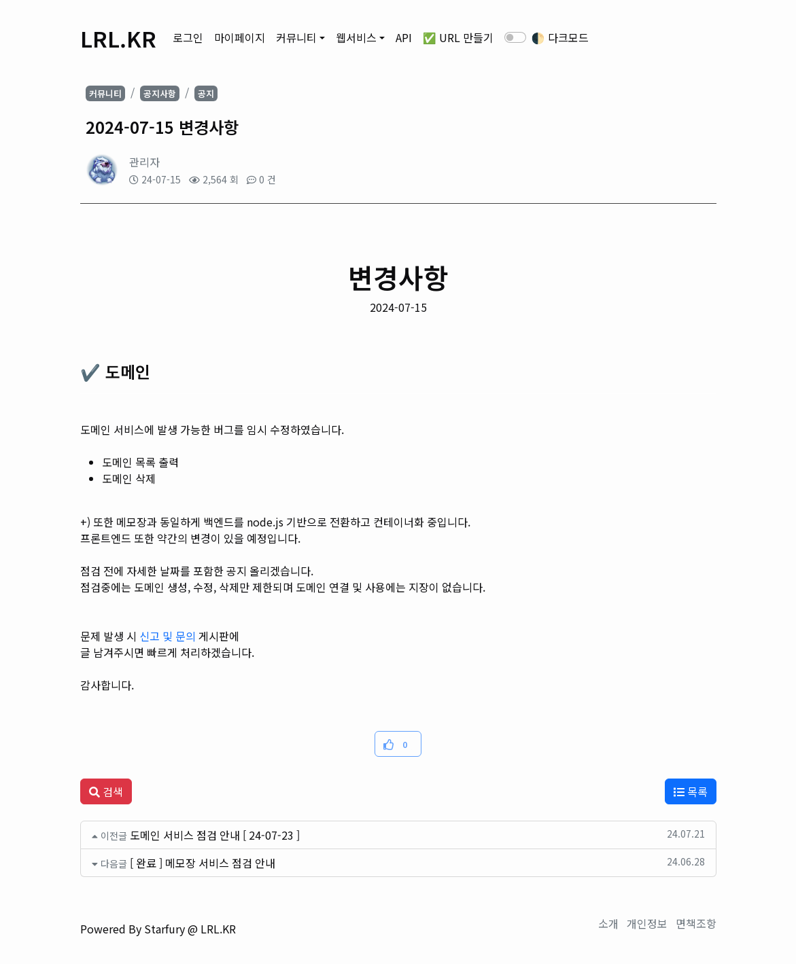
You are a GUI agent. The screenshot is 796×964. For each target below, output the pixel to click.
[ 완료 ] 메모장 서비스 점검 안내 (202, 863)
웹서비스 (356, 37)
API (404, 37)
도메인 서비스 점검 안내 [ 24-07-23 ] (215, 835)
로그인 (188, 37)
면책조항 (696, 923)
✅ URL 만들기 (458, 37)
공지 (206, 93)
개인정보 (647, 923)
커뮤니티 (296, 37)
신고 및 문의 (167, 636)
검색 (106, 791)
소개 (608, 923)
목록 (691, 791)
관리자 (144, 162)
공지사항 (159, 93)
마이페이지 (239, 37)
